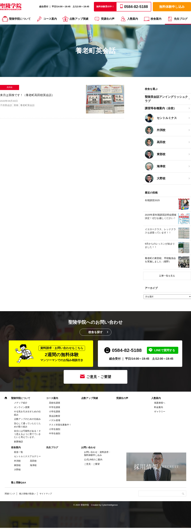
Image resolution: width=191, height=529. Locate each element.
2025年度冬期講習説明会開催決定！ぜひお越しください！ (160, 216)
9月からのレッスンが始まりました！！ (160, 245)
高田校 (33, 461)
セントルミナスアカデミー (27, 456)
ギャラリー (159, 411)
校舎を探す (95, 332)
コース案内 (50, 18)
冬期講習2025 (152, 200)
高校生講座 (54, 402)
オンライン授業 (22, 407)
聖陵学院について (20, 18)
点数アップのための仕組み (27, 419)
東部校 (17, 465)
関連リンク (10, 493)
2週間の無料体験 (62, 354)
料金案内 (158, 407)
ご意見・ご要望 (98, 377)
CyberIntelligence (110, 505)
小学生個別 (54, 429)
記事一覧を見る (167, 275)
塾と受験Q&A (18, 482)
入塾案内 (132, 18)
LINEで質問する (164, 350)
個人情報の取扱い (27, 493)
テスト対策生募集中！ (60, 424)
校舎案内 (156, 18)
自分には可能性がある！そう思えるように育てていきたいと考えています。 (27, 434)
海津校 (33, 465)
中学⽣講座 (54, 407)
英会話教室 (54, 416)
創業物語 (18, 441)
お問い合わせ (88, 447)
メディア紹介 (20, 402)
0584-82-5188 (127, 350)
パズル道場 (54, 420)
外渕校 (17, 461)
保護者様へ (159, 402)
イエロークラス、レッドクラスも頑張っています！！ (160, 231)
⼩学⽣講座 (54, 411)
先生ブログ (180, 18)
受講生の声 (107, 18)
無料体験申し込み (172, 6)
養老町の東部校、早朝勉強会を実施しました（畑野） (160, 260)
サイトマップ (45, 493)
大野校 (17, 469)
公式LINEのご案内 (93, 459)
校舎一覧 (18, 452)
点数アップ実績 (78, 18)
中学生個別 (54, 433)
